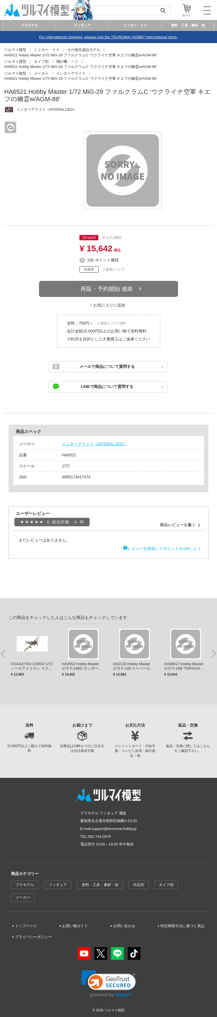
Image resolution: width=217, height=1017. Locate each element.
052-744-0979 (99, 836)
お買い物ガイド (75, 926)
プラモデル (25, 885)
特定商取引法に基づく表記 (182, 926)
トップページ (26, 926)
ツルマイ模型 (114, 1010)
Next (214, 653)
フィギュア (58, 885)
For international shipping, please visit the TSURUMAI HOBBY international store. (108, 37)
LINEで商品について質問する (107, 386)
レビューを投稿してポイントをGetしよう (164, 548)
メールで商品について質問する (107, 366)
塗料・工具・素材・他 (100, 885)
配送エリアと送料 (113, 323)
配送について (115, 269)
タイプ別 (166, 885)
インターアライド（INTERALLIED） (94, 444)
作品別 (138, 885)
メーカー (23, 897)
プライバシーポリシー (33, 937)
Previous (3, 653)
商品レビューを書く (178, 525)
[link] (108, 984)
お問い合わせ (124, 926)
